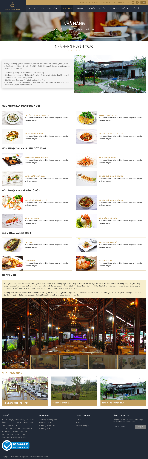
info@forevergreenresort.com (14, 431)
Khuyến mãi (113, 8)
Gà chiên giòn (105, 261)
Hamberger (30, 261)
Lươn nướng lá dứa (35, 176)
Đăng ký (140, 427)
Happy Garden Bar (62, 402)
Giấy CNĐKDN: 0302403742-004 (14, 437)
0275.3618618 (10, 428)
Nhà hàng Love (44, 428)
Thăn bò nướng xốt (109, 242)
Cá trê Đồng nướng (34, 133)
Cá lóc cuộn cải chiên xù (37, 115)
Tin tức (101, 8)
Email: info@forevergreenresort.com (115, 2)
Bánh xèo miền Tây (108, 115)
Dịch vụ (80, 8)
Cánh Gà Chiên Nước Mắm (37, 158)
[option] (74, 333)
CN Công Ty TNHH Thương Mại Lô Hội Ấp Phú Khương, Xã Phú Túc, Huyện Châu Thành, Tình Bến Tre (18, 422)
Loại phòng (52, 8)
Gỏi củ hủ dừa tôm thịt (36, 200)
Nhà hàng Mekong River (15, 402)
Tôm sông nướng (107, 158)
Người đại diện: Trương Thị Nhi (13, 434)
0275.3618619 (25, 428)
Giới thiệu (39, 8)
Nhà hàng (67, 8)
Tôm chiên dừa (32, 218)
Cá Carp (28, 242)
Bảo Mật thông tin (82, 425)
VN (143, 2)
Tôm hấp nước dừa (108, 218)
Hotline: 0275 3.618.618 (88, 2)
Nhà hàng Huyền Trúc (113, 402)
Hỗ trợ (125, 8)
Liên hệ (136, 8)
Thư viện (91, 8)
